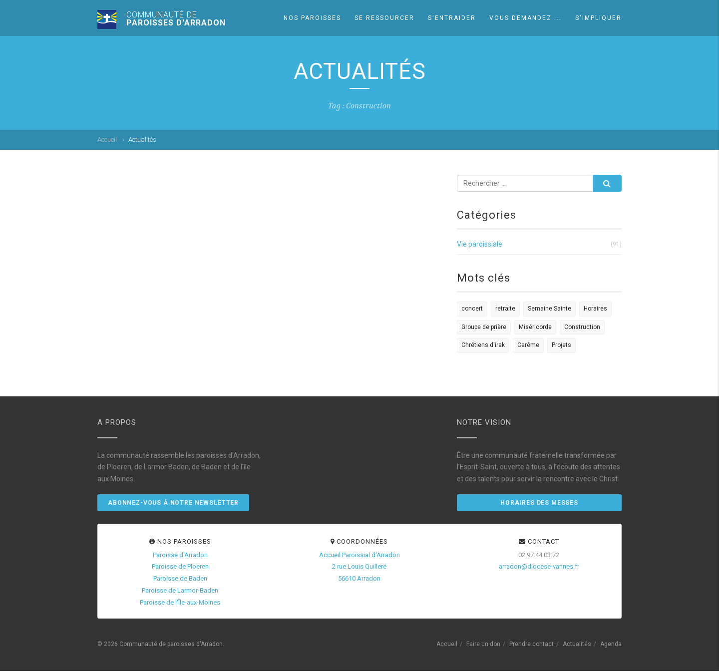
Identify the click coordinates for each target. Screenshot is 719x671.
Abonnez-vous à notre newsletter (173, 502)
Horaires (595, 308)
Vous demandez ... (525, 17)
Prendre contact (531, 644)
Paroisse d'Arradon (180, 555)
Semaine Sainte (549, 308)
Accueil (107, 139)
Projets (561, 344)
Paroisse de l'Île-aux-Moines (180, 602)
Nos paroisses (312, 17)
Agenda (611, 644)
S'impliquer (598, 17)
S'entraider (452, 17)
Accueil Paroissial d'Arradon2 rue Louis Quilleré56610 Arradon (359, 567)
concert (472, 308)
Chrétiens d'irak (483, 344)
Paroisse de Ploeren (180, 566)
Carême (528, 344)
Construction (582, 327)
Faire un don (483, 644)
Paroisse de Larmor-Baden (180, 590)
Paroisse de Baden (180, 578)
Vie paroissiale (479, 244)
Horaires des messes (539, 502)
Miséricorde (535, 327)
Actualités (577, 644)
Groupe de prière (483, 327)
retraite (505, 308)
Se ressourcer (384, 17)
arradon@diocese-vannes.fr (539, 566)
